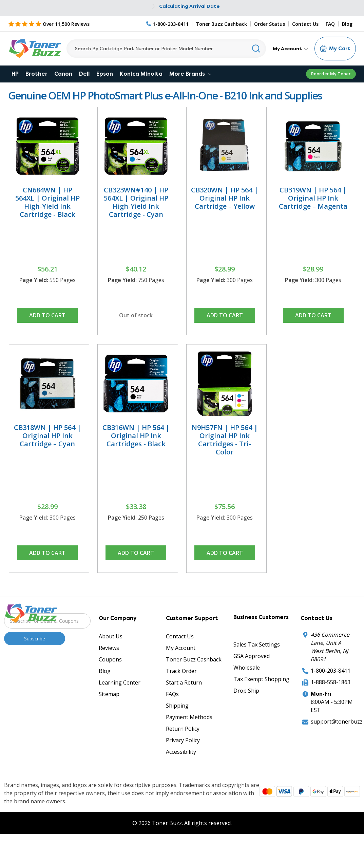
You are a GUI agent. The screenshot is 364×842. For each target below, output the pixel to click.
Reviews (109, 648)
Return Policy (182, 728)
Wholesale (246, 667)
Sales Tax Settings (256, 644)
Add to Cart (47, 315)
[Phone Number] (167, 23)
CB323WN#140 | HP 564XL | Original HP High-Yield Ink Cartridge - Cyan (136, 202)
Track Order (181, 671)
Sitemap (109, 694)
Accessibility (181, 751)
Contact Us (305, 23)
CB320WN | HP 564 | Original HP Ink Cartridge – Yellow (224, 198)
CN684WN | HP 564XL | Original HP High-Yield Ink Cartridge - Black (47, 202)
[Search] (166, 48)
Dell (84, 73)
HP (15, 73)
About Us (110, 636)
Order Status (269, 23)
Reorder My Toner (331, 74)
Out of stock (136, 315)
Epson (104, 73)
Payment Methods (189, 717)
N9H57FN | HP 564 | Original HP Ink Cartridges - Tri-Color (225, 439)
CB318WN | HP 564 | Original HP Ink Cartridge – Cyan (47, 435)
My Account (290, 48)
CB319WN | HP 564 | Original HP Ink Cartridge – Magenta (313, 198)
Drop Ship (246, 690)
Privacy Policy (183, 740)
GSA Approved (251, 656)
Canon (63, 73)
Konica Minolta (141, 73)
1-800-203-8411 (330, 670)
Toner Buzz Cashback (221, 23)
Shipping (177, 705)
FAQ (330, 23)
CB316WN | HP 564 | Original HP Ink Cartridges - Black (136, 435)
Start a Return (184, 682)
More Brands (190, 73)
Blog (347, 23)
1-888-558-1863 (330, 682)
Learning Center (119, 682)
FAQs (172, 694)
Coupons (110, 659)
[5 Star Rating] (49, 23)
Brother (36, 73)
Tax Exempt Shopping (261, 679)
